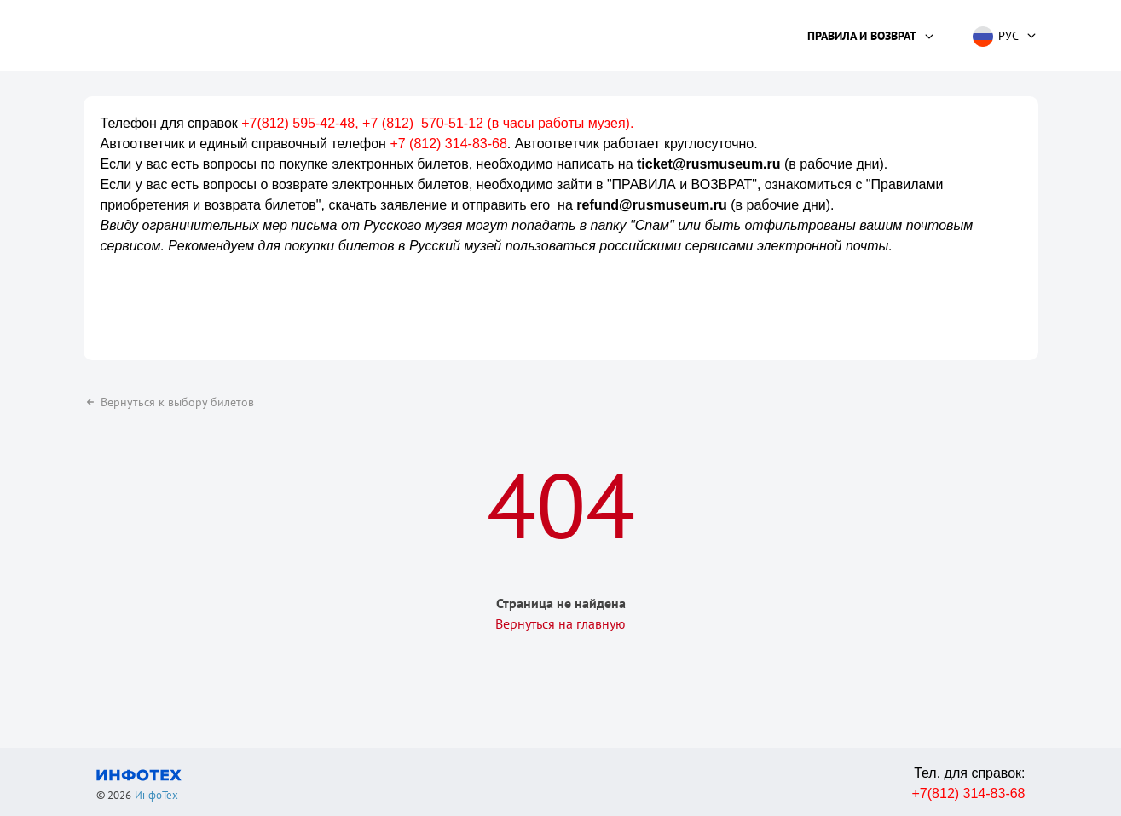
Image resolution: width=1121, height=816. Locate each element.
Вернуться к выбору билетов (169, 402)
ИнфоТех (156, 795)
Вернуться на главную (560, 623)
